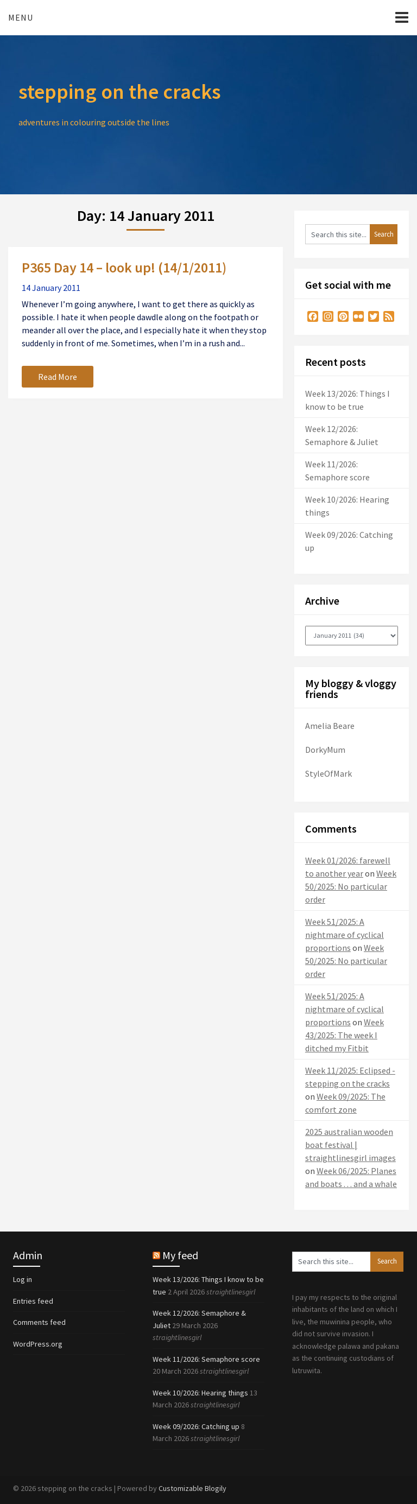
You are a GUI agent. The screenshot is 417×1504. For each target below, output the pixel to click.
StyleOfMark (328, 773)
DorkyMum (325, 749)
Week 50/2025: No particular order (350, 886)
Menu (20, 17)
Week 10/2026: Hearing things (200, 1393)
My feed (180, 1255)
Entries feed (33, 1301)
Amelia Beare (330, 725)
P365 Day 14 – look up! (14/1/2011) (124, 267)
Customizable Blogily (192, 1488)
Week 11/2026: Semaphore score (206, 1359)
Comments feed (39, 1322)
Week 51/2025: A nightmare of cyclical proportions (344, 934)
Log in (22, 1279)
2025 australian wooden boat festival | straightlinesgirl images (350, 1144)
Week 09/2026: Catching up (196, 1426)
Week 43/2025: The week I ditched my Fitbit (344, 1035)
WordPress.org (37, 1344)
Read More (57, 376)
